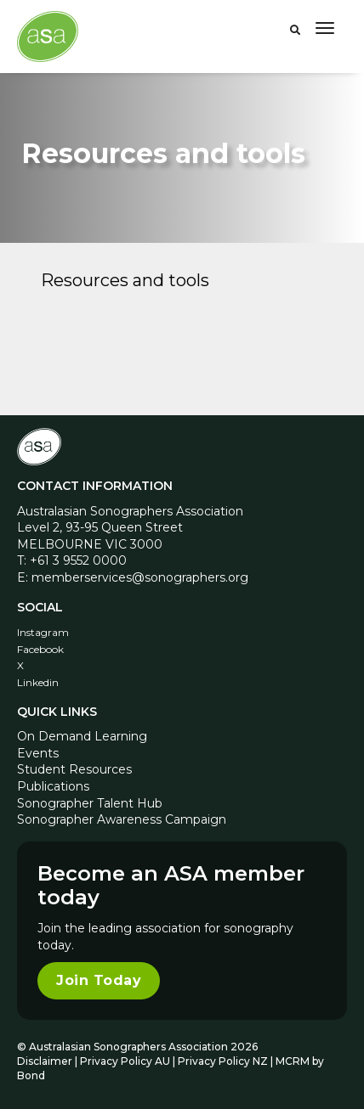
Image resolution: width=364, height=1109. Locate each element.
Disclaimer (44, 1061)
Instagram (43, 632)
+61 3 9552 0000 (78, 560)
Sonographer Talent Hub (89, 803)
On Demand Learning (82, 736)
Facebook (40, 649)
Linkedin (38, 682)
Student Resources (74, 769)
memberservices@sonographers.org (139, 577)
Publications (53, 786)
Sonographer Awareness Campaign (121, 819)
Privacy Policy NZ (224, 1061)
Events (38, 753)
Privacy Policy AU (125, 1061)
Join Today (98, 980)
